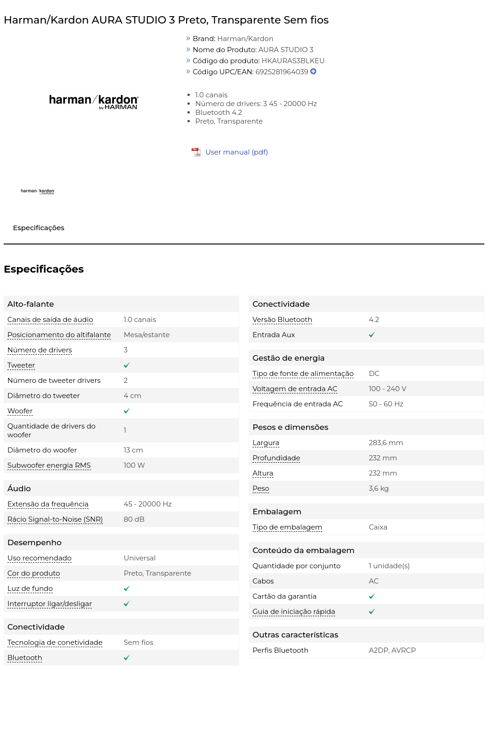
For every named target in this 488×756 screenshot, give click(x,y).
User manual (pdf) (236, 152)
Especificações (38, 227)
